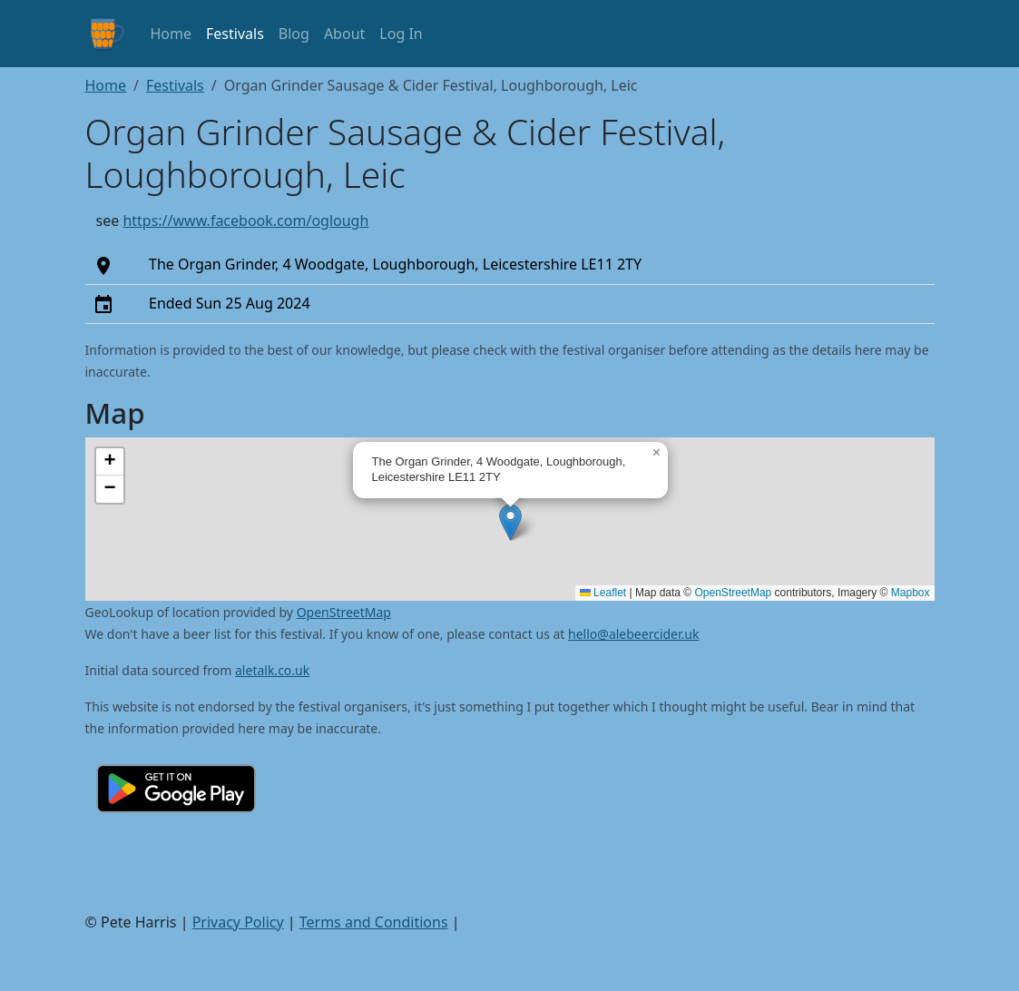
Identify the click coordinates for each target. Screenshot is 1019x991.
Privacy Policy (238, 922)
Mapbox (910, 592)
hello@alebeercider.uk (633, 634)
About (344, 34)
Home (171, 34)
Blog (294, 34)
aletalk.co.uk (272, 670)
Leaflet (603, 592)
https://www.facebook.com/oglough (245, 221)
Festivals (235, 34)
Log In (400, 34)
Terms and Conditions (373, 922)
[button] (510, 522)
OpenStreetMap (733, 592)
